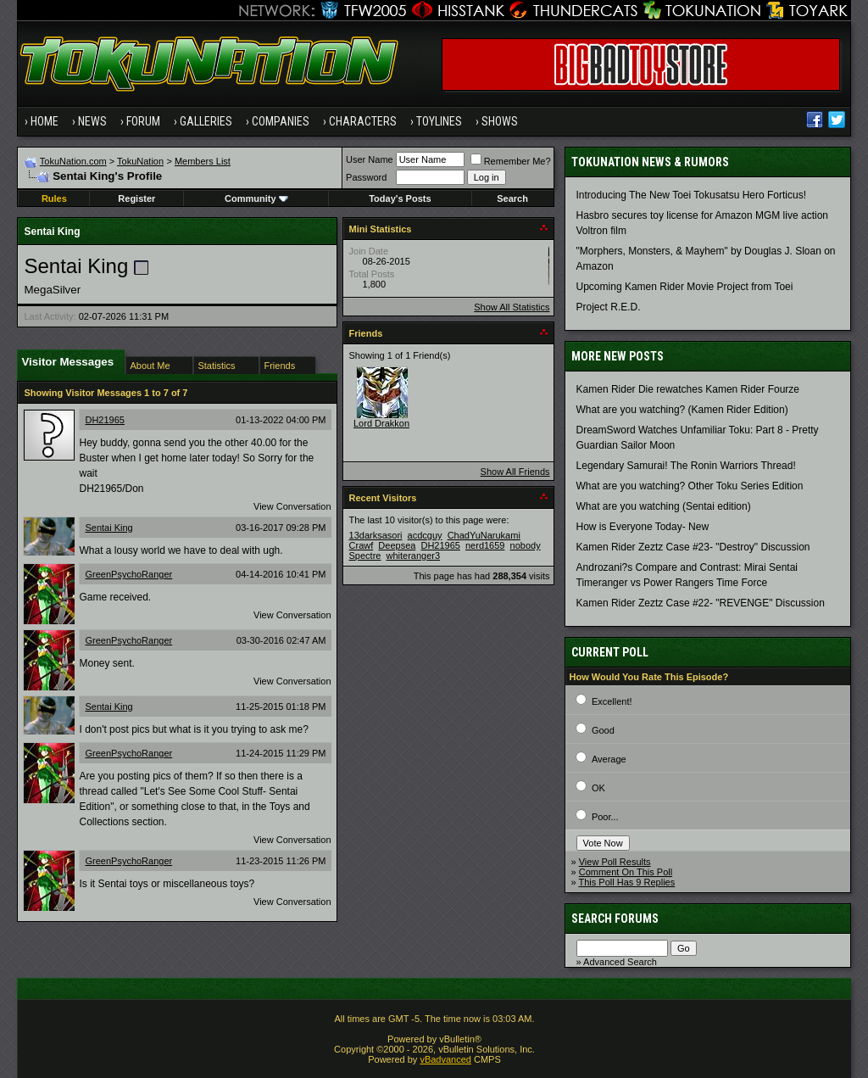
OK (598, 788)
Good (603, 730)
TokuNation (140, 161)
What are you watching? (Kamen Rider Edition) (682, 410)
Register (136, 198)
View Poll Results (615, 862)
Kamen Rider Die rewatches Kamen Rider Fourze (687, 389)
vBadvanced (445, 1059)
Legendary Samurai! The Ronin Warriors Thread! (686, 466)
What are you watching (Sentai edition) (663, 506)
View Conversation (292, 506)
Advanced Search (620, 962)
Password (366, 177)
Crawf (361, 545)
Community (256, 198)
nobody (525, 545)
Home (44, 121)
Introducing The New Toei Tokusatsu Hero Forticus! (691, 195)
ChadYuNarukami (484, 535)
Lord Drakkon (381, 423)
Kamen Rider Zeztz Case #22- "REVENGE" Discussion (700, 603)
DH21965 (104, 420)
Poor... (605, 817)
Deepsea (396, 545)
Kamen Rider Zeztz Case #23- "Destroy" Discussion (693, 547)
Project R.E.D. (608, 307)
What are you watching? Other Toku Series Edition (690, 486)
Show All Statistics (511, 307)
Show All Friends (515, 471)
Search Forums (615, 918)
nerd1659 (485, 545)
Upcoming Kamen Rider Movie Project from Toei (684, 287)
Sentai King (108, 527)
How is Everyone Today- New (642, 527)
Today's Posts (400, 198)
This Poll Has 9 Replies (627, 882)
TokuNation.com (73, 161)
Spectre (365, 555)
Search (512, 198)
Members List (203, 161)
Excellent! (612, 701)
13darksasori (376, 535)
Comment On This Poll (625, 872)
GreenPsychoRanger (128, 574)
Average (609, 759)
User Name (369, 159)
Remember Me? (510, 161)
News (92, 121)
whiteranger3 (414, 555)
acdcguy (425, 535)
